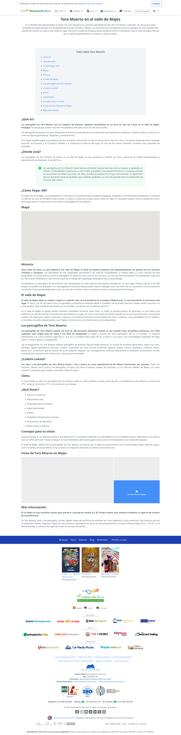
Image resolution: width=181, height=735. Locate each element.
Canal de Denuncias (122, 661)
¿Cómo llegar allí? (51, 66)
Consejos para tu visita (53, 101)
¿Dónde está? (49, 61)
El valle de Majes (50, 79)
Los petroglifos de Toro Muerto (57, 83)
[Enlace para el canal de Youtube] (86, 712)
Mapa (45, 70)
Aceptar (156, 3)
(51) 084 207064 (64, 701)
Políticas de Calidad (85, 657)
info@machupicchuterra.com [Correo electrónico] (85, 681)
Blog (92, 539)
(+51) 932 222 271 (92, 701)
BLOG (92, 11)
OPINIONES (125, 11)
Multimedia (102, 539)
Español (77, 608)
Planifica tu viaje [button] (119, 539)
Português (101, 608)
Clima (45, 92)
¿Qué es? (47, 57)
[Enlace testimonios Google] (104, 712)
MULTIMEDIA (108, 11)
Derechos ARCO (87, 661)
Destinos (83, 539)
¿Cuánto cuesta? (50, 88)
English (88, 608)
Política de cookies (93, 3)
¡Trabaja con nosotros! (102, 657)
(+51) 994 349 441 (125, 701)
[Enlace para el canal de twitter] (99, 712)
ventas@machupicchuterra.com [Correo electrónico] (112, 681)
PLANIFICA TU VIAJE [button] (142, 11)
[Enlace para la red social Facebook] (77, 712)
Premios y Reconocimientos (122, 657)
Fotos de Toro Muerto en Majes (57, 105)
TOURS (60, 11)
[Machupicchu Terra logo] (34, 11)
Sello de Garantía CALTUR (64, 718)
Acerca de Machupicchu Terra (65, 657)
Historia (46, 74)
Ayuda (63, 539)
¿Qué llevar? (48, 97)
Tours (73, 539)
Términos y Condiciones (104, 661)
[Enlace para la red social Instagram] (82, 712)
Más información (51, 110)
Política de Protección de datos (68, 661)
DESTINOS (76, 11)
